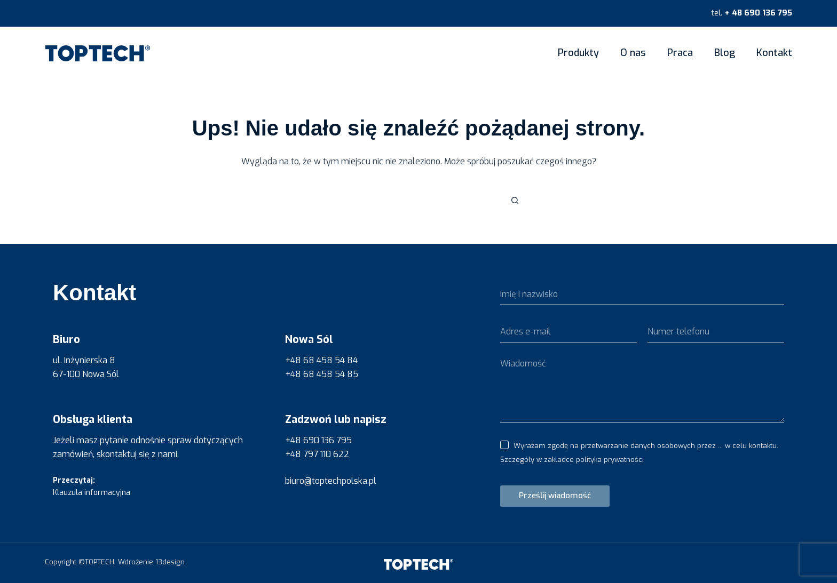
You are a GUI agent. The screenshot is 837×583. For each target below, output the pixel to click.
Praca (680, 52)
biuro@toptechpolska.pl (330, 480)
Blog (724, 52)
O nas (633, 52)
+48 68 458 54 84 (321, 360)
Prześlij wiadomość (555, 495)
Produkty (578, 52)
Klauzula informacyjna (91, 493)
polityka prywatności (610, 459)
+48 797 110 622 (317, 454)
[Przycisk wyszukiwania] (514, 200)
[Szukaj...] (408, 200)
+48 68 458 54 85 (321, 374)
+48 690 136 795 (318, 440)
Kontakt (774, 52)
